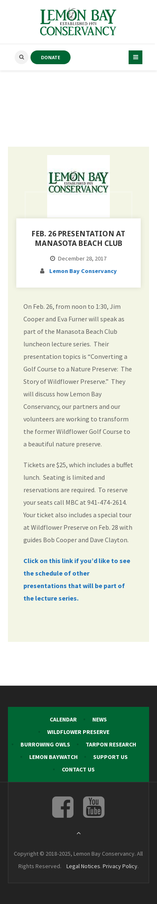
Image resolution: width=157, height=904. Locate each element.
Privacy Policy (120, 866)
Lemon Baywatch (53, 757)
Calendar (63, 719)
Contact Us (78, 769)
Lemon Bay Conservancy (83, 271)
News (99, 719)
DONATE (50, 57)
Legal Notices (83, 866)
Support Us (110, 757)
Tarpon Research (111, 744)
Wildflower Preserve (78, 732)
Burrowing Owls (45, 744)
